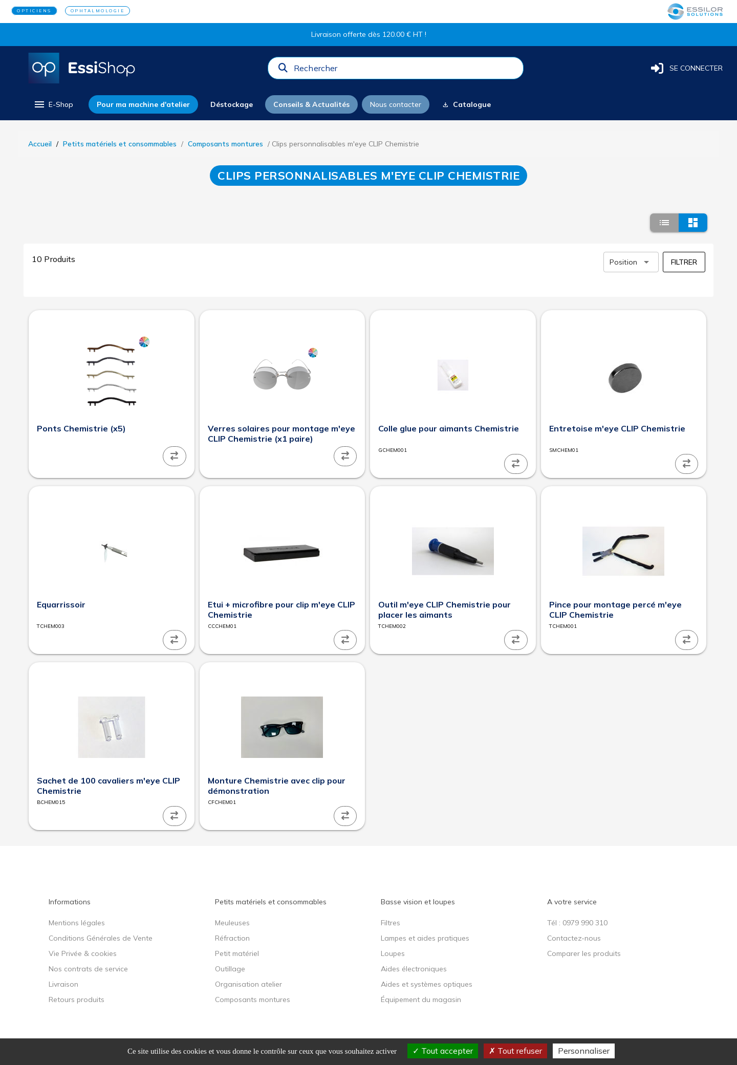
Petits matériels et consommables (120, 143)
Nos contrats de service (88, 968)
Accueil (40, 143)
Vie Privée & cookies (83, 953)
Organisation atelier (248, 984)
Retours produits (76, 999)
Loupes (393, 953)
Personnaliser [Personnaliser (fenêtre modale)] (584, 1051)
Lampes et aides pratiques (425, 938)
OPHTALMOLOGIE (98, 10)
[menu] (52, 104)
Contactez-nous (574, 938)
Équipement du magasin (421, 999)
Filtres (390, 922)
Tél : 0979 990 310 (577, 922)
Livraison (63, 984)
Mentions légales (77, 922)
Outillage (230, 968)
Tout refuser (515, 1051)
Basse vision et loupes (418, 901)
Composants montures (225, 143)
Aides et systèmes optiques (426, 984)
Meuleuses (232, 922)
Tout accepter (443, 1051)
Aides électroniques (414, 968)
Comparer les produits (584, 953)
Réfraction (232, 938)
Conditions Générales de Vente (101, 938)
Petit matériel (237, 953)
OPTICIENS (34, 10)
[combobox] (405, 70)
